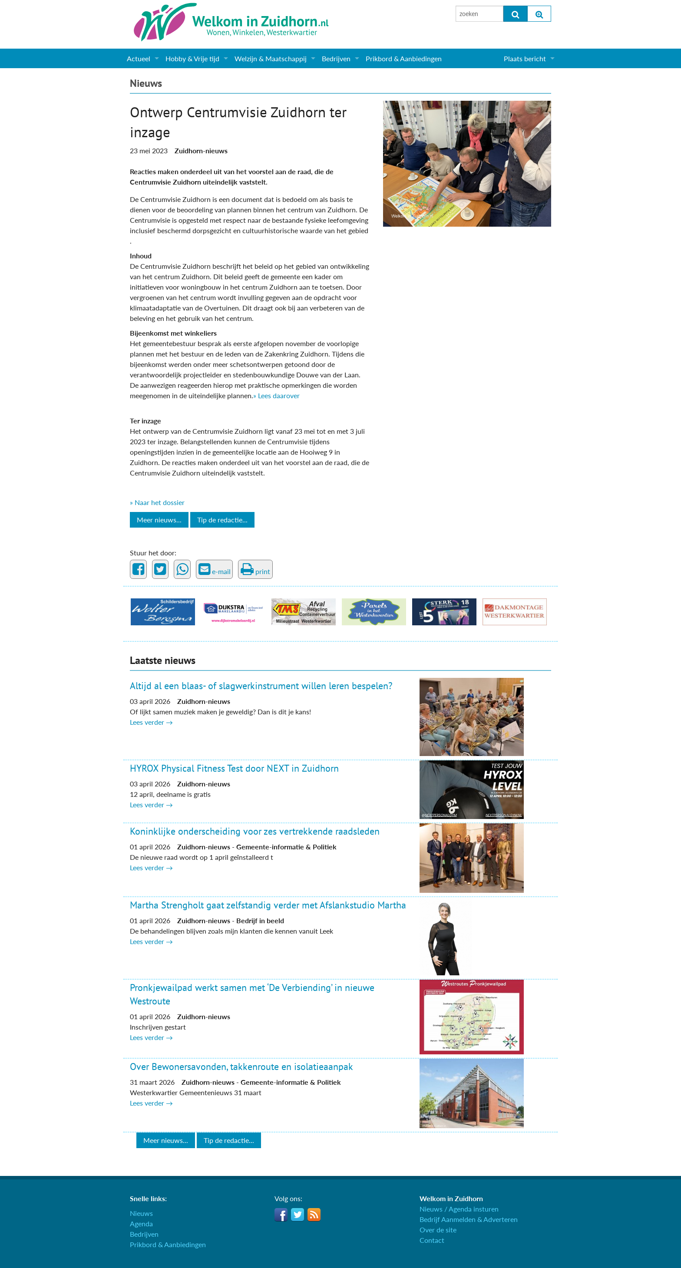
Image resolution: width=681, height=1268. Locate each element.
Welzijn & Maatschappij (271, 58)
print (255, 569)
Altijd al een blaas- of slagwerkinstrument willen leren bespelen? (261, 686)
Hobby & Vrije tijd (192, 58)
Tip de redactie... (222, 519)
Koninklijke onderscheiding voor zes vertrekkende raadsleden (255, 831)
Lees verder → (151, 722)
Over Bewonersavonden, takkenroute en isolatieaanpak (241, 1066)
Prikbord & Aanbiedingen (404, 58)
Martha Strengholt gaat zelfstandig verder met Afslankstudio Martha (268, 905)
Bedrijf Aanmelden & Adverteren (469, 1219)
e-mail (214, 569)
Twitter (297, 1214)
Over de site (438, 1229)
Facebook (281, 1214)
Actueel (138, 58)
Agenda (141, 1223)
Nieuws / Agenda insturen (459, 1209)
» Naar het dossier (157, 502)
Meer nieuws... (159, 519)
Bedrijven (336, 58)
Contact (432, 1240)
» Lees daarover (276, 395)
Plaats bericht (525, 58)
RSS (314, 1214)
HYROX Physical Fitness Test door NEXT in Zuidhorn (234, 768)
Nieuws (146, 83)
